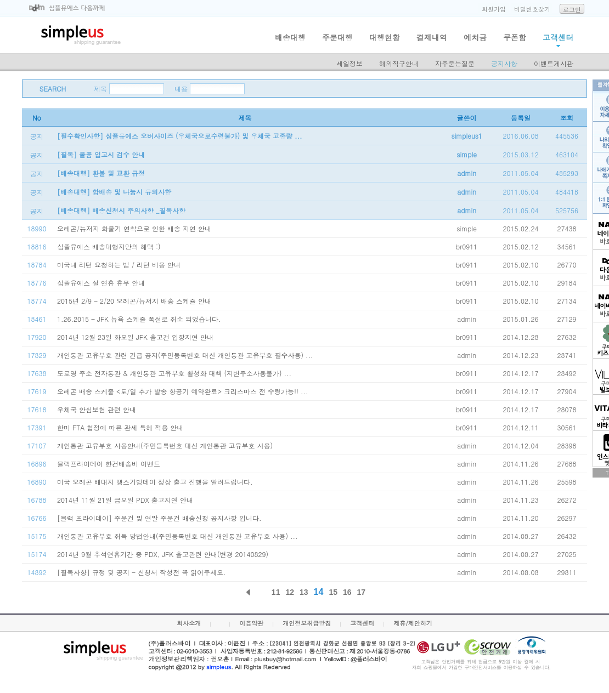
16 (347, 592)
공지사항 (504, 63)
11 (276, 592)
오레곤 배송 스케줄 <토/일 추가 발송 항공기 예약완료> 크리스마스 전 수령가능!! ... (182, 391)
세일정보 (349, 63)
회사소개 (189, 623)
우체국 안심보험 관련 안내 (96, 409)
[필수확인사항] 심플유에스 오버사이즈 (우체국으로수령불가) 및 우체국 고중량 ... (179, 135)
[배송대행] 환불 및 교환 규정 (101, 173)
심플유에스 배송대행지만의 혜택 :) (109, 246)
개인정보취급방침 (307, 623)
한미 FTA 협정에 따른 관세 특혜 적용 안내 (120, 427)
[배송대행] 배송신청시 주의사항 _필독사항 (121, 210)
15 (333, 592)
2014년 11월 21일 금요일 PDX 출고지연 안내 (125, 499)
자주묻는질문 (455, 63)
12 (289, 592)
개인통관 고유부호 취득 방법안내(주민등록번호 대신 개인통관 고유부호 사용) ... (177, 536)
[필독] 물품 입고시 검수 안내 (101, 154)
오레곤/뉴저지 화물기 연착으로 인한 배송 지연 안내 (134, 228)
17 (361, 592)
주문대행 (337, 37)
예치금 (475, 37)
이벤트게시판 (553, 63)
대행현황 (384, 37)
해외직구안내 (399, 63)
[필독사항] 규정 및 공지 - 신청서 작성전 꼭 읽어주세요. (141, 572)
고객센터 (558, 37)
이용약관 (251, 623)
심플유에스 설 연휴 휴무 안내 (101, 282)
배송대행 (290, 37)
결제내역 (431, 37)
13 (304, 592)
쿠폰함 (514, 37)
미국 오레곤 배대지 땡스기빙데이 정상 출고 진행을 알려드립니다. (155, 481)
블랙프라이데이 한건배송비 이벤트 (108, 463)
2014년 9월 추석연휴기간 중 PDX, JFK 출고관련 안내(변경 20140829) (162, 554)
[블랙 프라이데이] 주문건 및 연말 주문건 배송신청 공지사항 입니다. (159, 517)
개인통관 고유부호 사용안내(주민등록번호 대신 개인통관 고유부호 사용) (165, 445)
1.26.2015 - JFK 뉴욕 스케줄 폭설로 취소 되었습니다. (139, 318)
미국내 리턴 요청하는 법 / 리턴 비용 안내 (119, 264)
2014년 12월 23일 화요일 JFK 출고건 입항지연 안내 (135, 337)
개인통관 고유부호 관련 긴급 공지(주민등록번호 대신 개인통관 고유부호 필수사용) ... (185, 355)
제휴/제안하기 (412, 623)
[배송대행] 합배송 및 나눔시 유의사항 (114, 191)
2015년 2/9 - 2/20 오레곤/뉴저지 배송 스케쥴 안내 (134, 300)
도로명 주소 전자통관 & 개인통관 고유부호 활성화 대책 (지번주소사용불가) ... (174, 373)
